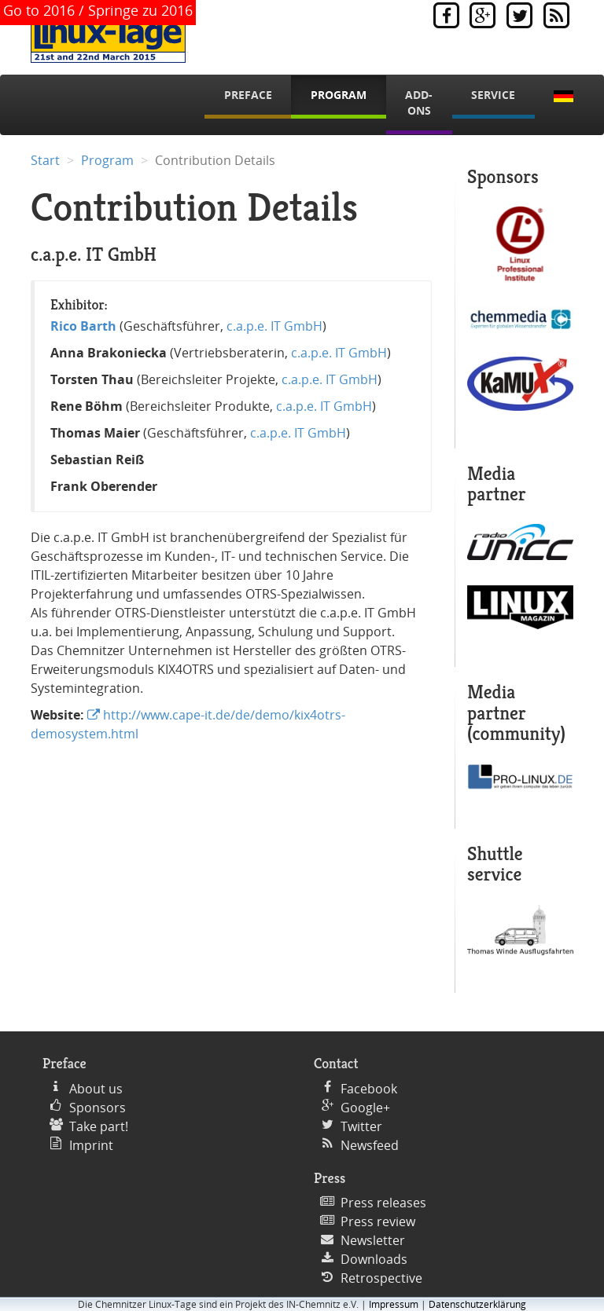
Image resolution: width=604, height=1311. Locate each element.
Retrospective (381, 1278)
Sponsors (97, 1107)
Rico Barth (83, 326)
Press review (378, 1221)
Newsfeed (370, 1145)
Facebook (369, 1088)
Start (45, 160)
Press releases (383, 1202)
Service (493, 94)
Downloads (374, 1259)
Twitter (361, 1126)
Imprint (91, 1145)
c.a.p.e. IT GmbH (274, 326)
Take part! (98, 1126)
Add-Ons (419, 102)
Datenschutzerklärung (477, 1304)
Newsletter (373, 1240)
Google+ (365, 1107)
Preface (248, 94)
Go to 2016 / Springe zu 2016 (98, 10)
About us (96, 1088)
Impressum (393, 1304)
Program (338, 94)
